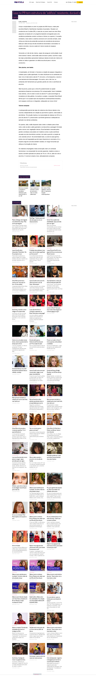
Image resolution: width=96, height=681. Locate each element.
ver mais (37, 674)
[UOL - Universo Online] (25, 2)
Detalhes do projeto (57, 165)
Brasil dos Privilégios (40, 2)
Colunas (56, 2)
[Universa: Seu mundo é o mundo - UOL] (19, 2)
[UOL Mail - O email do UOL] (70, 2)
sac (66, 2)
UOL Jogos (31, 2)
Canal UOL (49, 2)
